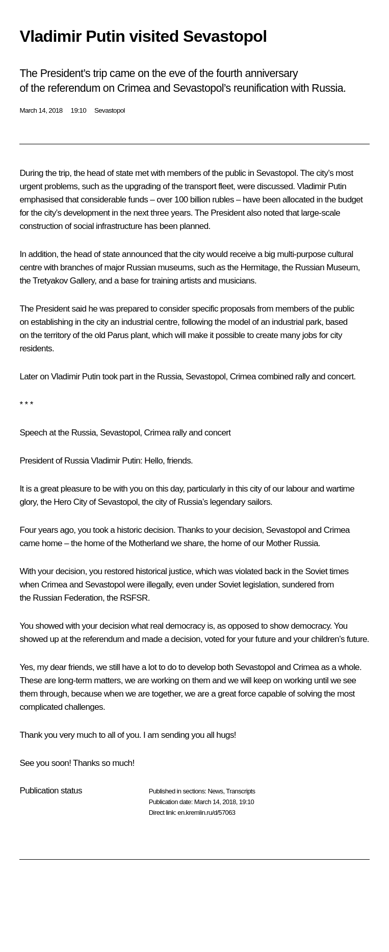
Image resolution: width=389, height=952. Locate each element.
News (215, 791)
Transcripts (240, 791)
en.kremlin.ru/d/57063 (206, 812)
